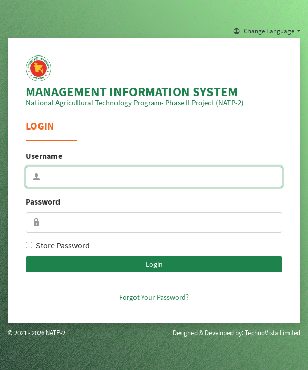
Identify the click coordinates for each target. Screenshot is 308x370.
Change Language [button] (265, 31)
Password (43, 201)
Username (44, 156)
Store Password (63, 245)
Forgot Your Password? (154, 297)
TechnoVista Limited (272, 332)
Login (154, 264)
